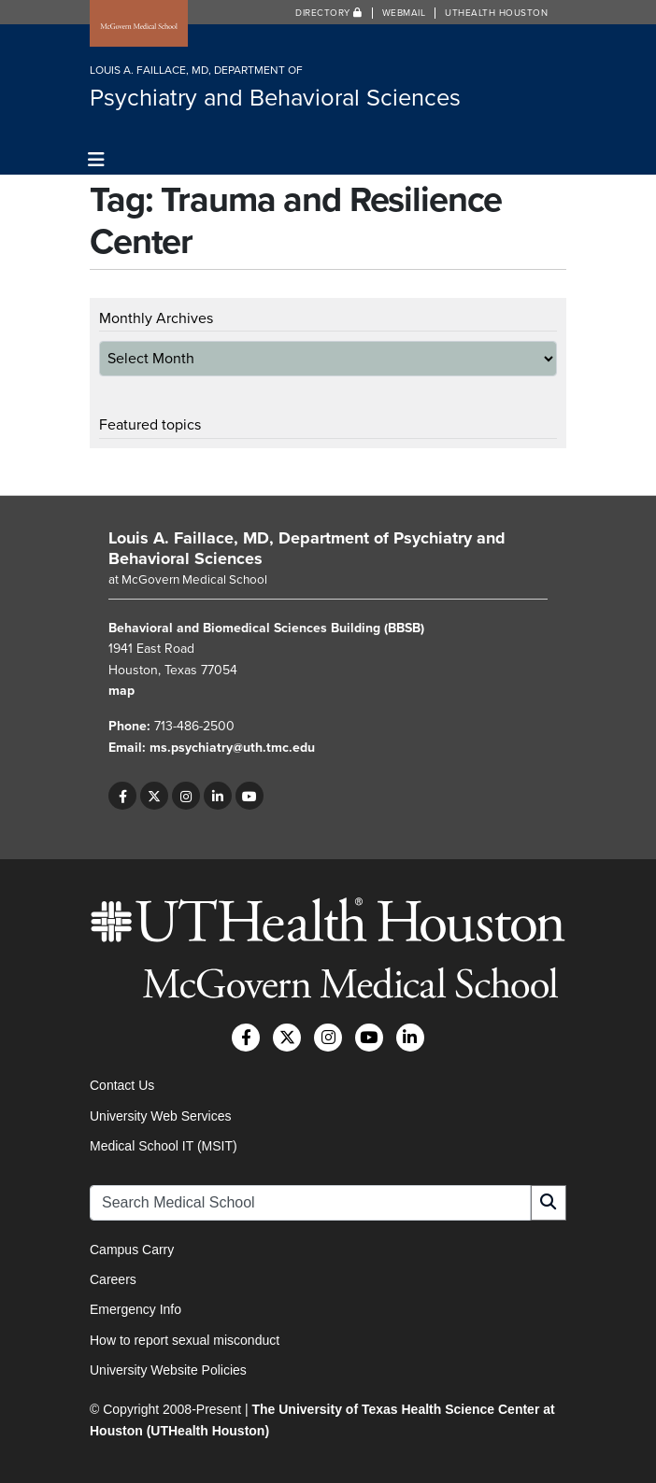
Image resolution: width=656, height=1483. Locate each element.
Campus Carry (132, 1249)
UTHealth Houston (496, 13)
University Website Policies (168, 1370)
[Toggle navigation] (97, 160)
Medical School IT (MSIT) (163, 1145)
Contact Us (122, 1085)
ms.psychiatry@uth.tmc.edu (232, 748)
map (121, 691)
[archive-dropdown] (328, 358)
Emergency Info (135, 1309)
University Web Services (160, 1116)
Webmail (404, 13)
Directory (329, 13)
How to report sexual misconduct (184, 1340)
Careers (113, 1279)
